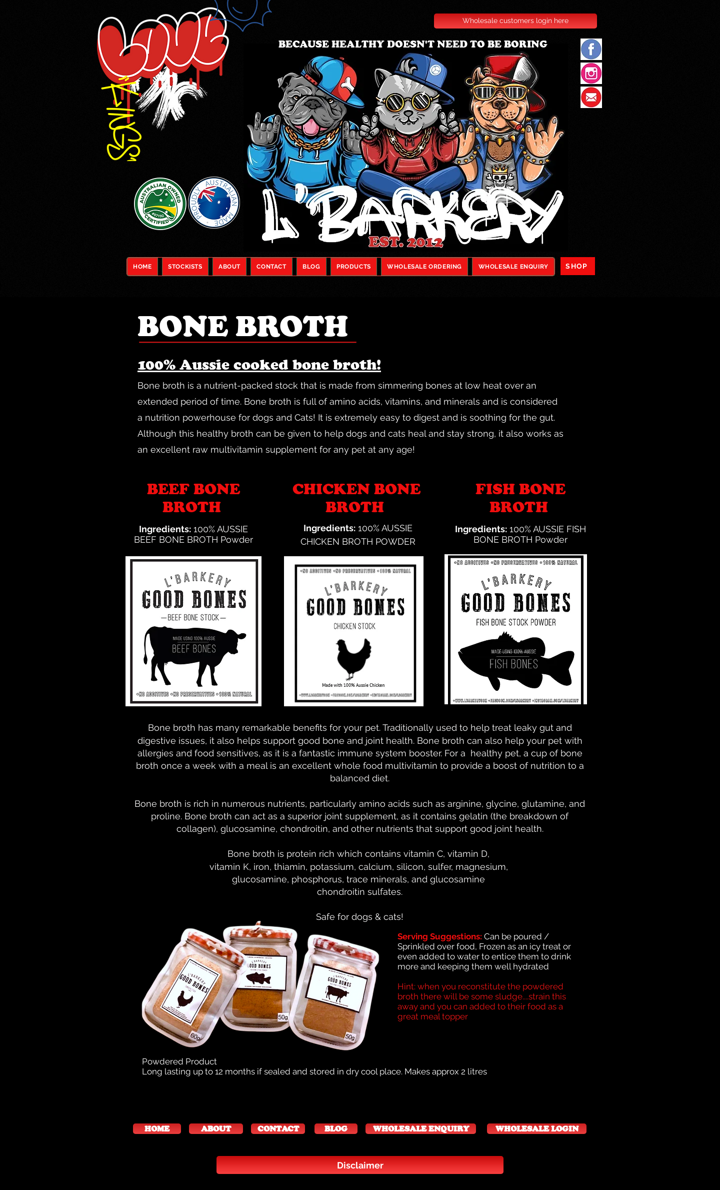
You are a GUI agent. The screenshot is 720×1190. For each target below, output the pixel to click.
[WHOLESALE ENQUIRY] (421, 1128)
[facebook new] (591, 49)
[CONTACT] (278, 1128)
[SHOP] (577, 266)
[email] (591, 97)
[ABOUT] (216, 1128)
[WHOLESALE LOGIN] (536, 1128)
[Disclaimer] (360, 1165)
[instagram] (591, 73)
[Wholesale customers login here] (515, 21)
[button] (157, 1128)
